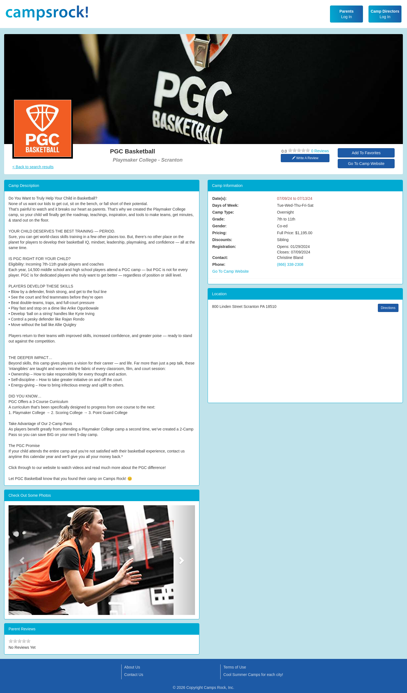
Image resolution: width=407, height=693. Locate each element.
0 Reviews (320, 151)
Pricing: (219, 233)
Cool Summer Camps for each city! (253, 674)
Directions (388, 308)
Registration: (224, 246)
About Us (132, 667)
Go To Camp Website (366, 163)
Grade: (218, 219)
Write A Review (305, 158)
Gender (219, 226)
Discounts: (222, 240)
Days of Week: (225, 205)
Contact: (220, 257)
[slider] (299, 150)
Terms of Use (234, 667)
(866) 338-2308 (290, 264)
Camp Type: (223, 212)
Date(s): (219, 198)
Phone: (218, 264)
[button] (23, 560)
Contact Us (133, 674)
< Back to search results (33, 167)
